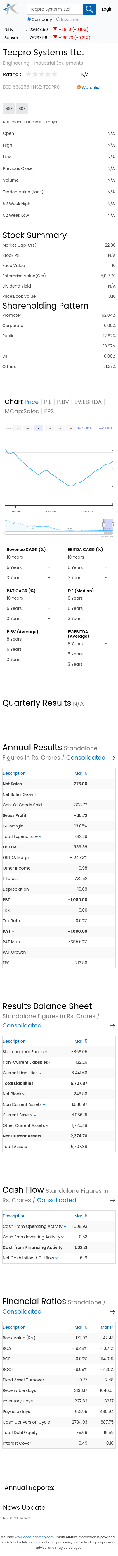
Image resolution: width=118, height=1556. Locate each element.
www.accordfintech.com (34, 1537)
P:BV (63, 402)
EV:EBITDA (88, 402)
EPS (49, 411)
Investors (70, 20)
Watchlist (91, 87)
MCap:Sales (22, 411)
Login (107, 9)
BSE (21, 108)
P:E (48, 402)
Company (42, 20)
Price (32, 402)
